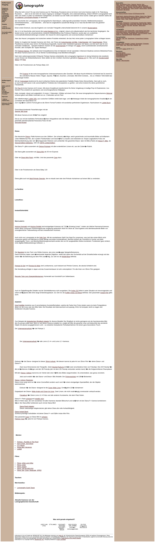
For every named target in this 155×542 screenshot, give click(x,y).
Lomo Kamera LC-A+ (50, 31)
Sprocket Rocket (20, 122)
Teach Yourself (135, 8)
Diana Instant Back (21, 412)
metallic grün (39, 399)
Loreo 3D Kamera (142, 33)
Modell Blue (66, 256)
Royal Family (119, 16)
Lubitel (19, 449)
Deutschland (139, 43)
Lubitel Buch (106, 103)
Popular (118, 8)
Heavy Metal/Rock (143, 5)
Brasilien (127, 43)
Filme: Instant (22, 467)
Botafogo (135, 45)
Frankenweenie (134, 22)
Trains (122, 19)
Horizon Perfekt (35, 226)
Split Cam (42, 237)
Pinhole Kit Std (20, 266)
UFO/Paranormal (137, 13)
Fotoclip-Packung (58, 367)
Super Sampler (133, 33)
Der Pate (129, 25)
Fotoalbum (23, 395)
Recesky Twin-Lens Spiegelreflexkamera (29, 276)
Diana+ (27, 136)
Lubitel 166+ (32, 99)
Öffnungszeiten (125, 60)
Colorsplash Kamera (121, 32)
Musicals (130, 7)
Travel (126, 19)
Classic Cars (143, 16)
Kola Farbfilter (20, 305)
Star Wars (135, 25)
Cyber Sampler (124, 33)
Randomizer (126, 22)
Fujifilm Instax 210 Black (73, 293)
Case (55, 157)
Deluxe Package (44, 146)
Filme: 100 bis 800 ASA (25, 468)
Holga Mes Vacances (24, 447)
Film (117, 13)
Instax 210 (74, 291)
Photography (134, 17)
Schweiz (118, 43)
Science (130, 13)
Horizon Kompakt (21, 226)
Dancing (139, 4)
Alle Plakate (119, 22)
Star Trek (124, 38)
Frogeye (25, 74)
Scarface (124, 25)
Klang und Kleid (61, 539)
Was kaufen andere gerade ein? (7, 33)
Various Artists (143, 8)
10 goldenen (26, 17)
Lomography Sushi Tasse (26, 488)
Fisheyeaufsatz (70, 377)
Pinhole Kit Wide (34, 266)
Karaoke (125, 7)
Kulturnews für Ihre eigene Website (7, 104)
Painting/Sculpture (125, 17)
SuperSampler (97, 42)
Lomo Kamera (120, 30)
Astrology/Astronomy (129, 16)
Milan (121, 45)
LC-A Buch (21, 445)
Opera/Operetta (147, 7)
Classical (133, 4)
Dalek (79, 46)
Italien (123, 43)
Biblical (137, 16)
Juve (125, 45)
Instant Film (104, 293)
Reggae (150, 8)
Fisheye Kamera (23, 51)
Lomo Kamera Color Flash (142, 30)
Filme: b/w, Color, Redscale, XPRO (29, 470)
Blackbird (21, 252)
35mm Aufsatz (51, 361)
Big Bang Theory (147, 24)
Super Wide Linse (54, 388)
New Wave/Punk (137, 7)
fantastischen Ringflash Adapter (38, 321)
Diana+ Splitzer (26, 373)
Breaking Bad (143, 22)
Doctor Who (133, 24)
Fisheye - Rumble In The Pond (27, 442)
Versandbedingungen (122, 55)
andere (124, 49)
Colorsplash (24, 81)
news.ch (61, 535)
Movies (126, 13)
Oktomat (109, 93)
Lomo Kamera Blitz (129, 30)
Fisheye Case (19, 419)
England (133, 43)
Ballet (117, 4)
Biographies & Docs (125, 4)
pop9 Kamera (131, 32)
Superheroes (131, 38)
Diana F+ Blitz (103, 141)
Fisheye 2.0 (82, 58)
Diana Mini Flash (27, 157)
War (143, 13)
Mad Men (139, 24)
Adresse (118, 60)
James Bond (142, 25)
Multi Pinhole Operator (37, 178)
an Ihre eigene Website (71, 538)
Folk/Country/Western (132, 5)
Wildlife (131, 19)
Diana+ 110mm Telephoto (24, 380)
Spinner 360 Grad (21, 111)
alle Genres (126, 9)
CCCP (117, 45)
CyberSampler (83, 42)
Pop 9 (20, 88)
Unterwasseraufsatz (25, 328)
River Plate (130, 45)
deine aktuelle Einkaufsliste (123, 54)
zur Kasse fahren (120, 52)
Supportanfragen (120, 56)
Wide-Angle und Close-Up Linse (43, 391)
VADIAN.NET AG (39, 539)
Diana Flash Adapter (27, 406)
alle (140, 45)
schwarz (29, 399)
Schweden (146, 43)
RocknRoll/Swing (125, 8)
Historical (121, 13)
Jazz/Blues (119, 7)
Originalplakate (120, 26)
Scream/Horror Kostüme (141, 38)
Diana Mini (40, 152)
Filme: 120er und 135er (25, 463)
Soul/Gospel (119, 9)
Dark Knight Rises (124, 24)
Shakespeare (142, 17)
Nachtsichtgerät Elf (127, 34)
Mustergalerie (92, 28)
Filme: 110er (21, 465)
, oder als (36, 143)
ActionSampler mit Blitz (69, 42)
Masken (118, 39)
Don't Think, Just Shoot (25, 444)
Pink (24, 60)
